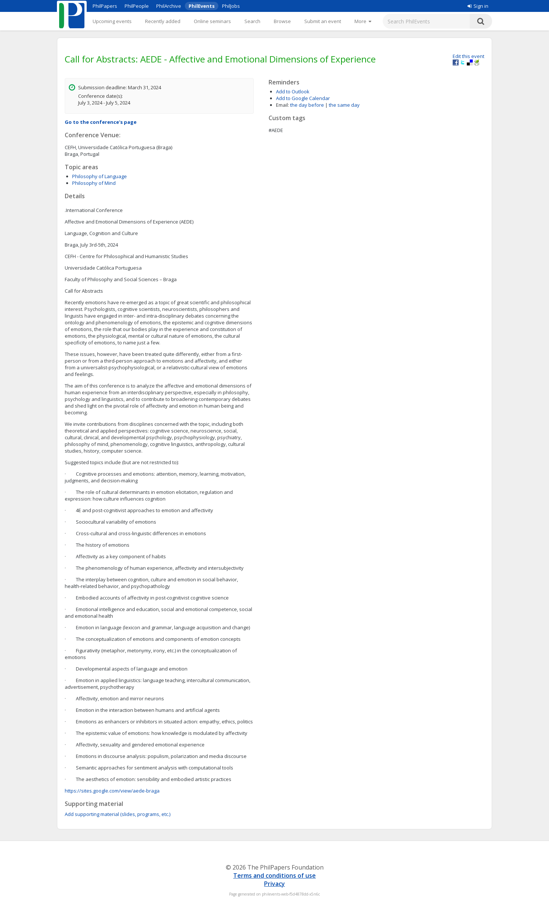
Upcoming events (112, 21)
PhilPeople (137, 6)
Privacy (274, 884)
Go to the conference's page (101, 122)
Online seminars (212, 21)
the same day (344, 105)
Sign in (478, 6)
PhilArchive (168, 6)
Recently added (162, 21)
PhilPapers (105, 6)
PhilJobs (231, 6)
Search (252, 21)
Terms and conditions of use (274, 875)
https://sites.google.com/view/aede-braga (112, 790)
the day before (307, 105)
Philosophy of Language (99, 176)
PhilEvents (202, 6)
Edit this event (468, 56)
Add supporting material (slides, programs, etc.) (117, 814)
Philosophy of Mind (94, 183)
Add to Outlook (292, 91)
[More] (363, 21)
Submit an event (322, 21)
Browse (282, 21)
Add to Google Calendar (303, 98)
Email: (282, 105)
